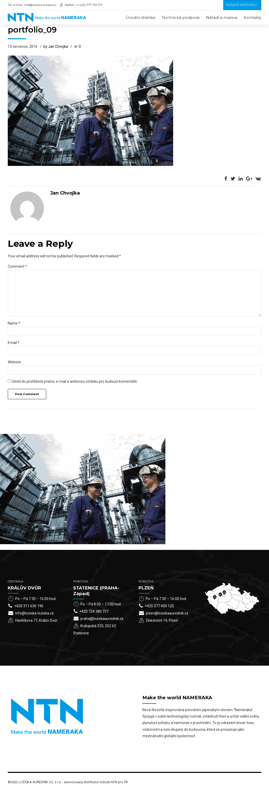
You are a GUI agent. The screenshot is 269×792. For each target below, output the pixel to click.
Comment (17, 267)
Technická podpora (180, 17)
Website (14, 362)
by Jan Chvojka (55, 47)
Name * (14, 323)
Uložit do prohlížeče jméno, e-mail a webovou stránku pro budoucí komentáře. (75, 382)
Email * (13, 343)
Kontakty (252, 17)
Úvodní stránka (140, 17)
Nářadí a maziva (221, 17)
